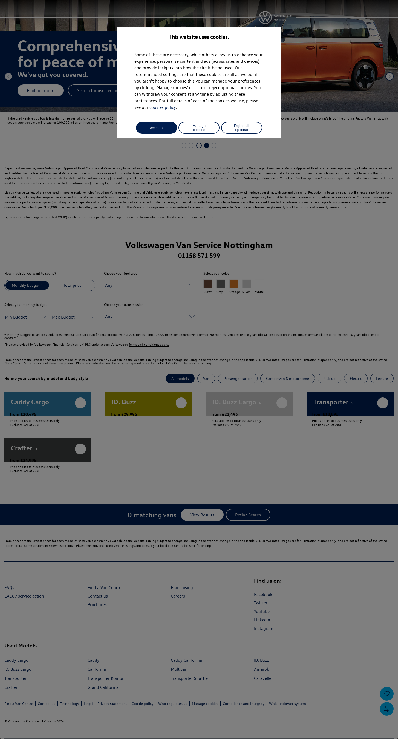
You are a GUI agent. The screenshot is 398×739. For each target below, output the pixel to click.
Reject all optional (241, 128)
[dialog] (199, 369)
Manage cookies (199, 128)
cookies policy (162, 107)
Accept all (157, 128)
